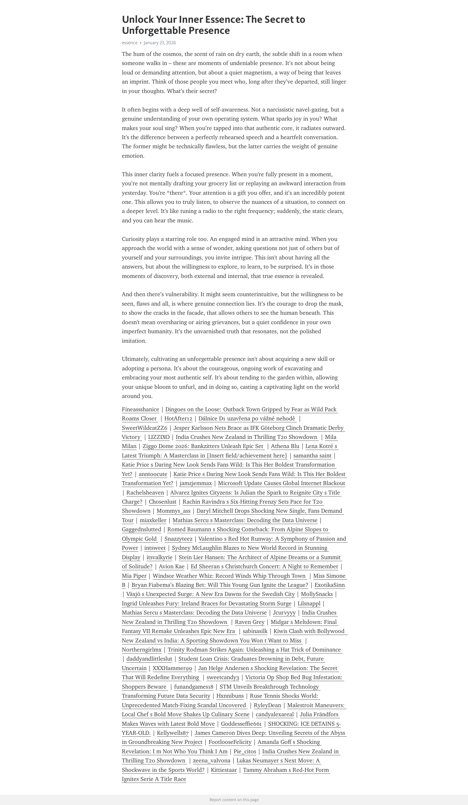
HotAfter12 (178, 418)
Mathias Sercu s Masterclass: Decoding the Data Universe (245, 520)
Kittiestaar (224, 769)
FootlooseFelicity (230, 742)
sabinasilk (255, 631)
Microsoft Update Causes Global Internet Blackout (281, 483)
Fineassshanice (140, 409)
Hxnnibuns (230, 695)
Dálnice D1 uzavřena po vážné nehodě (248, 418)
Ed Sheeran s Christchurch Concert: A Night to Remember (264, 566)
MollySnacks (317, 594)
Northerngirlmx (142, 649)
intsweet (155, 547)
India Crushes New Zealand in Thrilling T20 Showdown (247, 437)
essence (129, 43)
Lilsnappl (309, 603)
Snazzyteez (178, 538)
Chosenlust (162, 501)
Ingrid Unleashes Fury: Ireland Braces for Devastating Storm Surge (207, 603)
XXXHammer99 (172, 668)
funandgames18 (194, 686)
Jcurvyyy (284, 612)
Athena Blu (285, 446)
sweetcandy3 (223, 677)
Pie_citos (245, 751)
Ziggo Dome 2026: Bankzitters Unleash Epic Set (204, 446)
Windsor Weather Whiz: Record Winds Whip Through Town (230, 575)
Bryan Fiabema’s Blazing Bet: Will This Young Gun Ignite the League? (220, 584)
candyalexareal (275, 714)
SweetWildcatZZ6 (144, 427)
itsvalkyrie (160, 557)
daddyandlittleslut (149, 658)
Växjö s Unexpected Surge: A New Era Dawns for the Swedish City (210, 594)
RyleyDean (267, 705)
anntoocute (153, 474)
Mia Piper (134, 575)
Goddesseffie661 (241, 723)
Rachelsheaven (145, 492)
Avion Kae (172, 566)
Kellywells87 (172, 732)
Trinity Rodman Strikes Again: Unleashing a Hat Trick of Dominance (255, 649)
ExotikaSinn (330, 584)
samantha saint (312, 455)
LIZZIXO (159, 437)
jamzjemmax (196, 483)
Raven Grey (250, 622)
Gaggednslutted (141, 529)
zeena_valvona (211, 760)
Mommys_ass (173, 510)
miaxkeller (153, 520)
